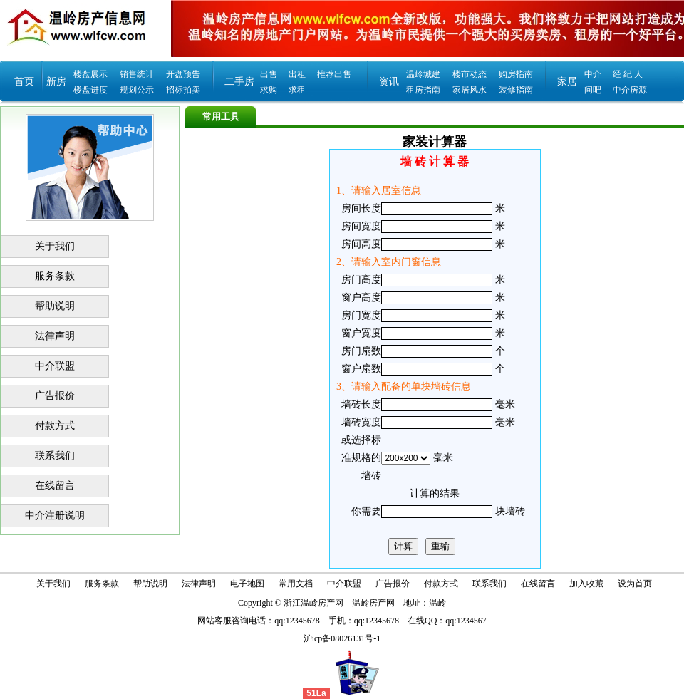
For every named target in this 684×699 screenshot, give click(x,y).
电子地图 (247, 584)
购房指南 (516, 74)
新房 (56, 81)
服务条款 (55, 276)
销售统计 (137, 74)
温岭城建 (423, 74)
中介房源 (630, 90)
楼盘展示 (90, 74)
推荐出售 (334, 74)
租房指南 (423, 90)
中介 (592, 74)
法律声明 (55, 336)
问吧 (592, 90)
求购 (268, 90)
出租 (297, 74)
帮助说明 (55, 306)
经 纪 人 (628, 74)
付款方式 (55, 425)
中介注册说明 (55, 515)
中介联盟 (55, 366)
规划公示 (137, 90)
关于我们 (55, 246)
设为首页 (635, 584)
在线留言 (55, 485)
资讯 (389, 81)
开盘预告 (183, 74)
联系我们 (55, 455)
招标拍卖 (183, 90)
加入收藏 (586, 584)
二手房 (239, 81)
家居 (567, 81)
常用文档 (296, 584)
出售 (268, 74)
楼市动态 (469, 74)
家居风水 (469, 90)
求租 (297, 90)
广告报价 (55, 395)
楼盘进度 (90, 90)
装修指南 (516, 90)
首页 (24, 81)
